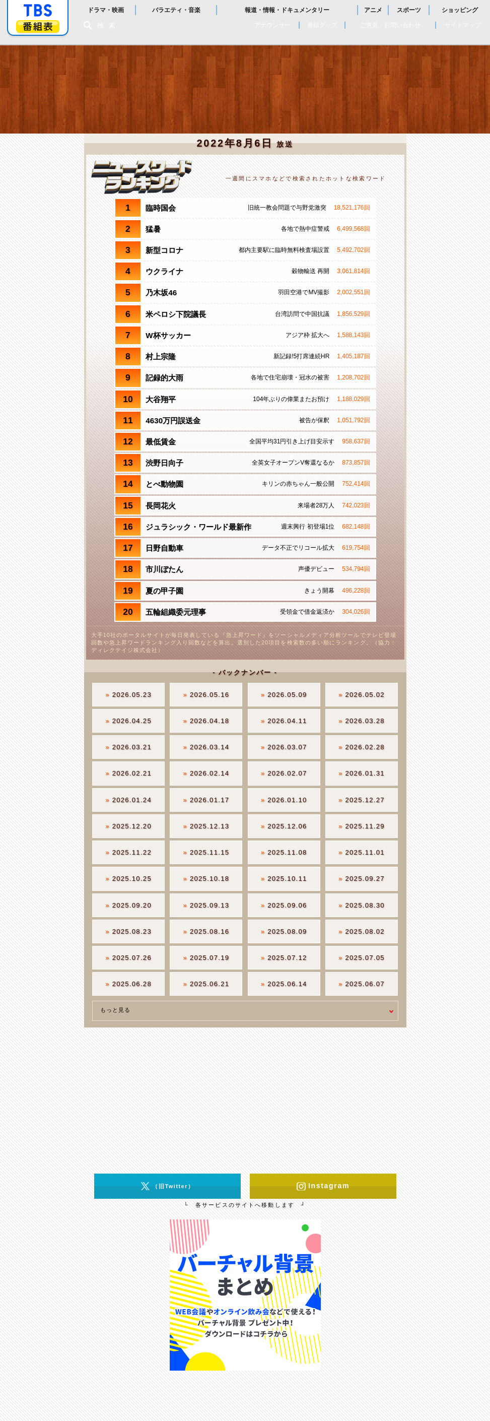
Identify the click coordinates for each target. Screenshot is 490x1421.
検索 (108, 25)
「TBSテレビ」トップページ (37, 10)
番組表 (37, 26)
